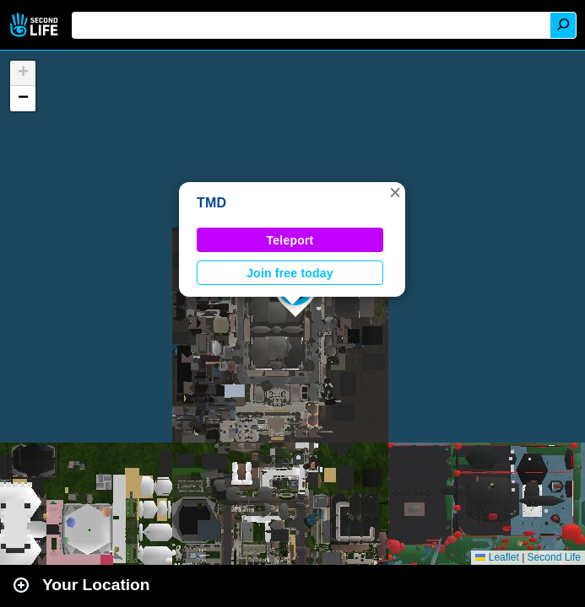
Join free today (289, 273)
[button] (395, 192)
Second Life (35, 25)
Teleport (290, 240)
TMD (211, 203)
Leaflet (496, 557)
